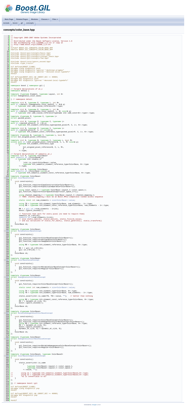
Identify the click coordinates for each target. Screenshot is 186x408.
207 (6, 260)
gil (22, 23)
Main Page (9, 19)
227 (6, 277)
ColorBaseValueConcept (28, 260)
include (6, 23)
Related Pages (22, 19)
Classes (45, 20)
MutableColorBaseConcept (29, 231)
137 (6, 178)
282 (6, 339)
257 (6, 313)
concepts (30, 23)
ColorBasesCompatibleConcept (32, 356)
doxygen (94, 404)
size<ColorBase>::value (63, 200)
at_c (18, 104)
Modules (34, 19)
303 (6, 356)
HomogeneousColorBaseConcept (32, 277)
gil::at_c (30, 209)
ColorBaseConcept (26, 178)
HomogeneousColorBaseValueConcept (34, 339)
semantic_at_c (22, 157)
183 (6, 231)
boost (15, 23)
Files (55, 20)
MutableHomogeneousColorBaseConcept (35, 313)
